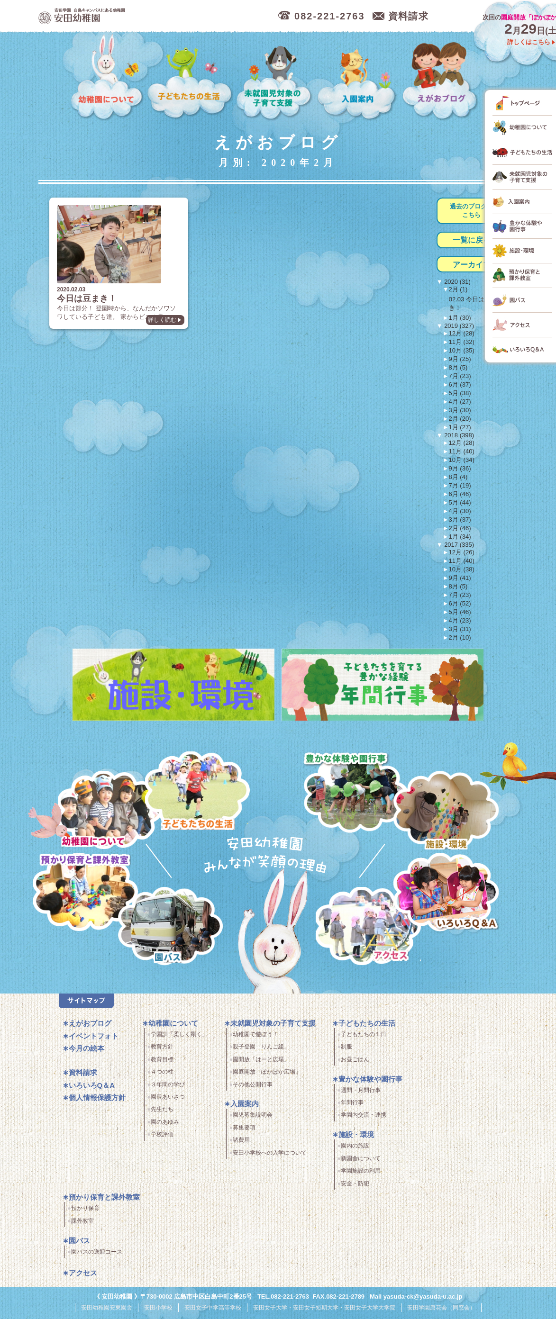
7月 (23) (460, 375)
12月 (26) (461, 552)
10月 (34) (461, 459)
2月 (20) (460, 418)
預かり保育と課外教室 (104, 1201)
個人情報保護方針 (97, 1101)
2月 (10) (460, 637)
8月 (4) (458, 476)
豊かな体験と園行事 (357, 790)
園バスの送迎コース (96, 1255)
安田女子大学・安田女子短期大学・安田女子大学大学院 (324, 1310)
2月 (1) (458, 289)
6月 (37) (460, 384)
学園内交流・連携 (363, 1118)
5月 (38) (460, 393)
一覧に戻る (472, 240)
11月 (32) (461, 341)
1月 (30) (460, 317)
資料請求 (83, 1076)
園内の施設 (355, 1149)
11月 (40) (461, 451)
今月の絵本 (86, 1052)
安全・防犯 (355, 1186)
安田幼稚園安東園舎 (106, 1310)
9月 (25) (460, 358)
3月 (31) (460, 628)
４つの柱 (162, 1075)
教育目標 (162, 1062)
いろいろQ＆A (445, 894)
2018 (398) (458, 435)
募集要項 (244, 1131)
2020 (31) (457, 281)
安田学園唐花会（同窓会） (441, 1310)
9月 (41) (460, 577)
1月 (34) (460, 536)
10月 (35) (461, 350)
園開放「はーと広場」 (261, 1062)
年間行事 (352, 1106)
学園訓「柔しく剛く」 (179, 1038)
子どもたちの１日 (363, 1038)
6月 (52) (460, 603)
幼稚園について (107, 77)
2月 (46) (460, 528)
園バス (79, 1244)
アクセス (371, 932)
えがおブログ (441, 77)
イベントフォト (93, 1039)
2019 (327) (458, 325)
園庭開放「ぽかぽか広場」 (267, 1075)
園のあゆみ (165, 1125)
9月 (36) (460, 468)
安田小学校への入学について (270, 1156)
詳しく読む (146, 328)
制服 (346, 1050)
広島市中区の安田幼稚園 (133, 16)
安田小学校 (158, 1310)
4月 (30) (460, 511)
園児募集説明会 (253, 1118)
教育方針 (162, 1050)
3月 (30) (460, 410)
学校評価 (162, 1138)
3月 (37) (460, 519)
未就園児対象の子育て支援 (275, 77)
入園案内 (358, 77)
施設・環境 (445, 812)
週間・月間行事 (361, 1093)
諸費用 (241, 1143)
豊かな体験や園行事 (370, 1082)
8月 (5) (458, 367)
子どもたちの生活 (190, 77)
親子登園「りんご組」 (261, 1050)
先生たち (162, 1113)
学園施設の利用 (361, 1174)
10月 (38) (461, 569)
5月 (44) (460, 502)
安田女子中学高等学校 (212, 1310)
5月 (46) (460, 611)
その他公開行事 (253, 1087)
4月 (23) (460, 620)
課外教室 (82, 1224)
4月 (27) (460, 401)
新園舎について (361, 1161)
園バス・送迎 (165, 932)
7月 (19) (460, 485)
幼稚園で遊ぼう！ (255, 1038)
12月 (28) (461, 333)
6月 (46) (460, 493)
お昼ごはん (355, 1062)
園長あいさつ (168, 1100)
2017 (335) (458, 544)
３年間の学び (168, 1087)
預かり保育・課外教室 (83, 894)
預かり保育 (85, 1212)
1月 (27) (460, 427)
